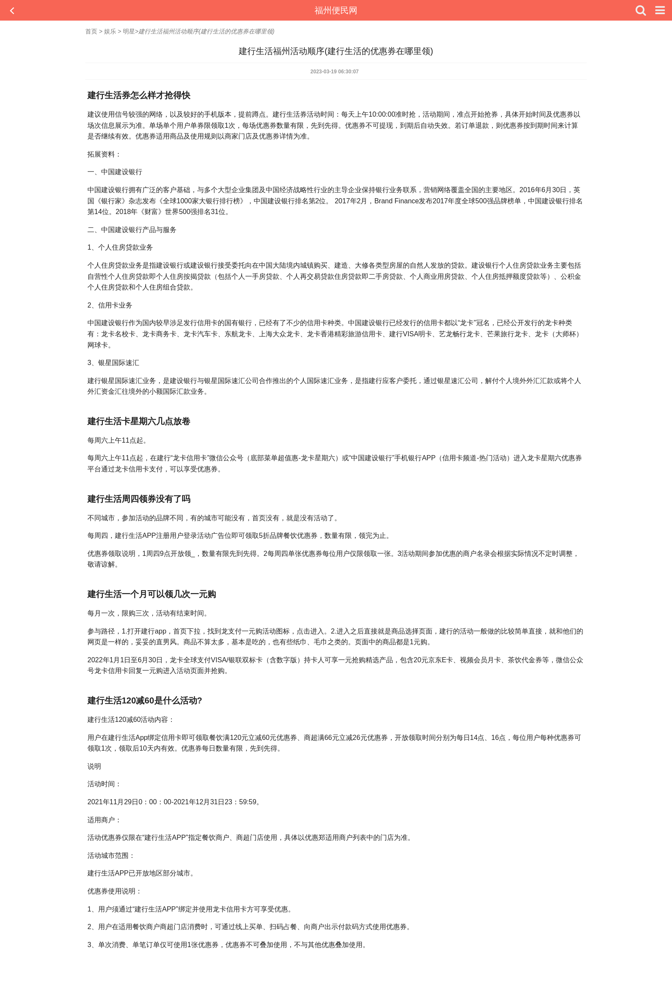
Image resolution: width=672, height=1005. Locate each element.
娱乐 (110, 31)
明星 (129, 31)
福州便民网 (336, 10)
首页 (91, 31)
